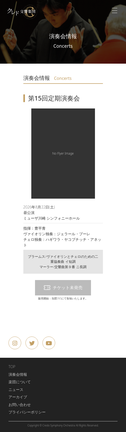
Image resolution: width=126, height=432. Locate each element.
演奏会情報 (17, 374)
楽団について (19, 381)
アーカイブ (17, 396)
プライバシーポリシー (27, 411)
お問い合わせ (19, 404)
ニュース (15, 389)
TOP (11, 366)
